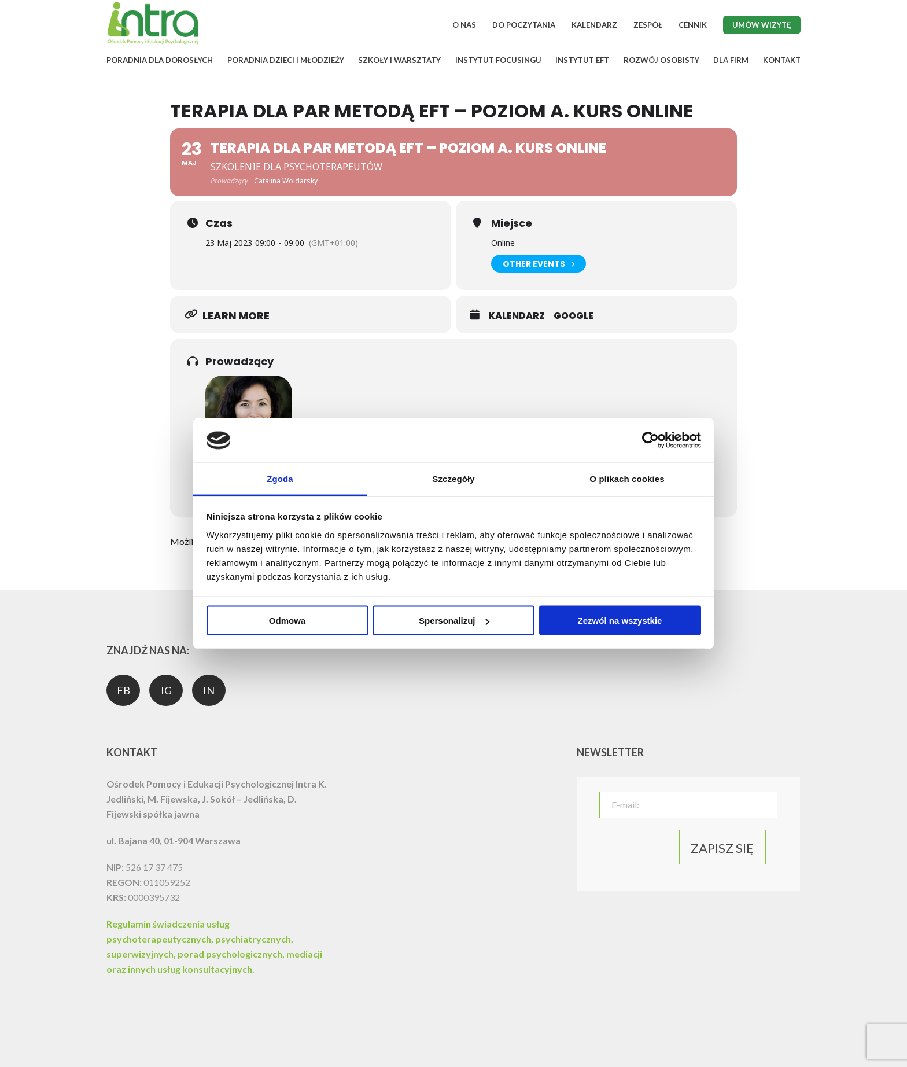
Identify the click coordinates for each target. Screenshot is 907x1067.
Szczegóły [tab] (453, 478)
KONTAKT (782, 60)
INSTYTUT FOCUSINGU (498, 60)
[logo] (152, 42)
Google (573, 316)
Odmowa (287, 621)
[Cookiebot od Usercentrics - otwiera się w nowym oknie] (650, 440)
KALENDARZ (594, 25)
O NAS (464, 25)
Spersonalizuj (454, 621)
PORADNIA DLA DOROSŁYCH (159, 60)
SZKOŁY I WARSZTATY (399, 60)
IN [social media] (209, 690)
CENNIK (693, 25)
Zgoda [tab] (280, 478)
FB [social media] (123, 690)
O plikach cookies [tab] (626, 478)
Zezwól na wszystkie (620, 621)
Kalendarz (516, 316)
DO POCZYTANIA (523, 25)
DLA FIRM (731, 60)
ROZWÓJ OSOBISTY (661, 60)
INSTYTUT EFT (582, 60)
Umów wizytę (761, 25)
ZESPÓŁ (647, 25)
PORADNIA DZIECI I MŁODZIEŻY (285, 60)
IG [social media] (166, 690)
